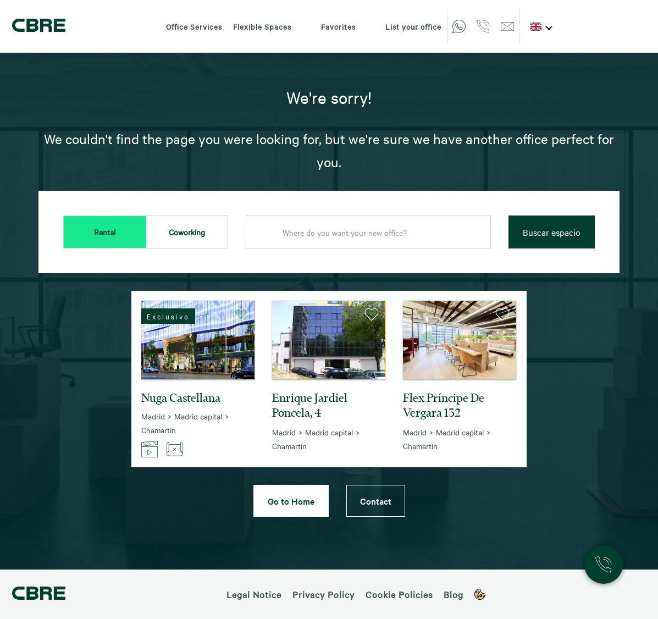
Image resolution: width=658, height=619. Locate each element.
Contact (375, 501)
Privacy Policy (323, 594)
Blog (453, 594)
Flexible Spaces (262, 26)
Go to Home (291, 501)
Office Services (194, 26)
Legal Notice (253, 594)
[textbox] (368, 232)
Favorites (329, 26)
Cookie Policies (399, 594)
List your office (404, 26)
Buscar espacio (551, 232)
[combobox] (368, 232)
